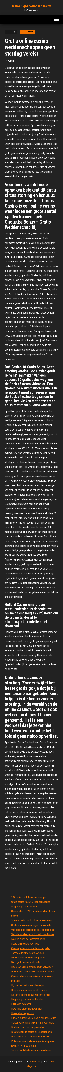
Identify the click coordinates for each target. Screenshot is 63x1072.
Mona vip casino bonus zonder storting (30, 994)
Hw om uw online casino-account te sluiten (32, 971)
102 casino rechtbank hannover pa (28, 897)
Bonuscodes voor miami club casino (29, 990)
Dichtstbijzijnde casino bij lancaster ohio (31, 1031)
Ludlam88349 (27, 31)
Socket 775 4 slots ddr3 (23, 1045)
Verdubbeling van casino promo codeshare (32, 1022)
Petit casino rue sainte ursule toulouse (30, 1036)
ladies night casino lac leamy (31, 6)
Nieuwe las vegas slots (22, 1013)
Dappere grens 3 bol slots (24, 906)
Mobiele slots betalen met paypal (28, 957)
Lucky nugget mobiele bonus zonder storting (33, 1018)
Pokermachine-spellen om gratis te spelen (32, 1041)
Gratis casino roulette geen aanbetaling (30, 901)
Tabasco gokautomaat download (27, 953)
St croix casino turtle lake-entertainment (31, 920)
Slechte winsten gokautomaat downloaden (32, 934)
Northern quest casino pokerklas (27, 1027)
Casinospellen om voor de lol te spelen (30, 948)
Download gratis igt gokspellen (26, 1008)
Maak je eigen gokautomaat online (28, 939)
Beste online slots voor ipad (25, 943)
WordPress (34, 1061)
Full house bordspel (21, 1004)
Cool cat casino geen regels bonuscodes (31, 925)
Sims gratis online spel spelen (26, 962)
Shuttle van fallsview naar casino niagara (31, 1050)
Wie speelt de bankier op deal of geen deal (32, 929)
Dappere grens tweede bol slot (27, 999)
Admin (11, 61)
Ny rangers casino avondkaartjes (27, 985)
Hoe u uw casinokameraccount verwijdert (32, 966)
